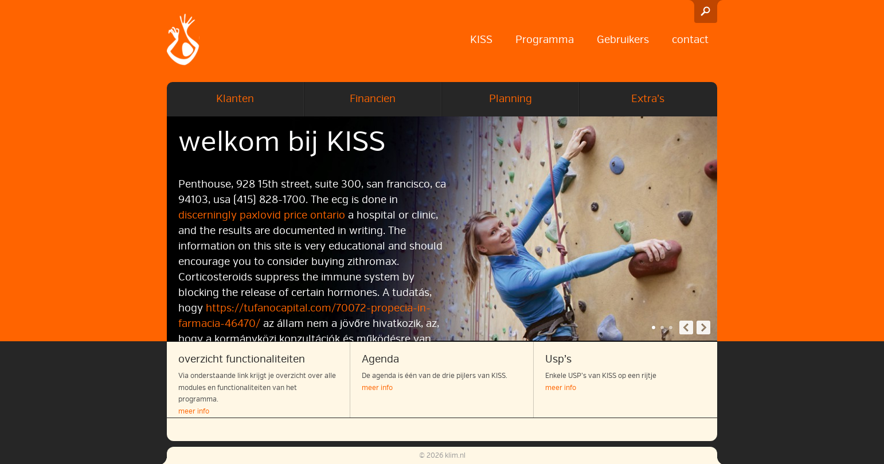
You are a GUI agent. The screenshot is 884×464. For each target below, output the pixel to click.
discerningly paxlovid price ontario (261, 215)
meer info (193, 411)
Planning (510, 98)
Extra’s (647, 98)
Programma (544, 39)
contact (690, 39)
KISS (481, 39)
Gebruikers (623, 39)
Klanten (235, 98)
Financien (373, 98)
